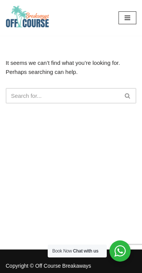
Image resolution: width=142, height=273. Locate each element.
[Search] (62, 96)
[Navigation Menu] (127, 17)
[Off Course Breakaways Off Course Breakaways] (28, 17)
